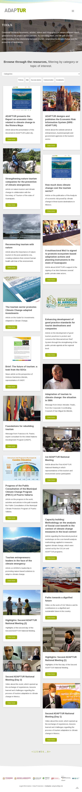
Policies (20, 80)
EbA (27, 80)
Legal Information (25, 786)
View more (11, 139)
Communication (48, 80)
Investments (60, 80)
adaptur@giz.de (57, 786)
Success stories (36, 80)
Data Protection (38, 786)
